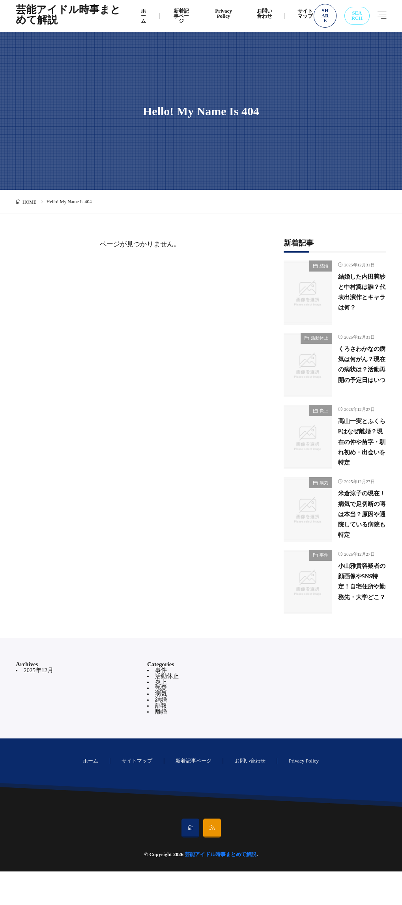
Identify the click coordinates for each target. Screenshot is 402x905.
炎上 (324, 418)
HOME (29, 202)
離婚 (161, 745)
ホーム (143, 16)
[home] (190, 861)
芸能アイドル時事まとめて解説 (68, 16)
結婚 (324, 265)
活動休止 (319, 337)
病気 (324, 499)
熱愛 (161, 721)
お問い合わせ (264, 13)
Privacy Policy (223, 13)
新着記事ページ (181, 16)
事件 (324, 580)
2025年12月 (38, 704)
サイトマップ (305, 13)
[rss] (212, 861)
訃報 (161, 739)
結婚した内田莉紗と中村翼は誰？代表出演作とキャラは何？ (359, 297)
